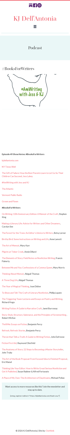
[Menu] (35, 26)
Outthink (50, 430)
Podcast (35, 47)
